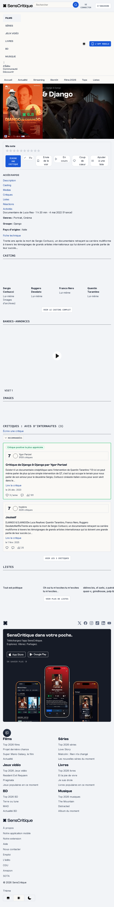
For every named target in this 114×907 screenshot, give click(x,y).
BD (5, 791)
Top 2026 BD (10, 796)
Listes (8, 567)
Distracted (63, 806)
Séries (63, 739)
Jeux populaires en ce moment (20, 784)
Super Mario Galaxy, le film (18, 754)
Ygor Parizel (25, 454)
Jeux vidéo (12, 765)
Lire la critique (13, 485)
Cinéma (27, 217)
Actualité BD (10, 810)
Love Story (64, 749)
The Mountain (66, 801)
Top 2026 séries (67, 744)
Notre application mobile (17, 833)
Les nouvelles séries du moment (76, 758)
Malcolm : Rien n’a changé (73, 754)
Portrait (18, 217)
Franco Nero (66, 288)
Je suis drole (65, 780)
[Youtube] (109, 624)
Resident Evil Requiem (15, 775)
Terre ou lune (11, 801)
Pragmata (8, 780)
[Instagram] (91, 624)
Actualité (8, 758)
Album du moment (68, 810)
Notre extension (12, 838)
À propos (8, 827)
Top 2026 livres (67, 770)
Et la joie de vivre (67, 775)
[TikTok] (97, 624)
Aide (5, 843)
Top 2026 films (11, 744)
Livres (63, 765)
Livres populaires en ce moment (76, 784)
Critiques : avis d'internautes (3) (33, 426)
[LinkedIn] (103, 624)
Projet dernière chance (16, 749)
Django (18, 223)
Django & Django (53, 88)
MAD (6, 806)
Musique (65, 791)
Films (7, 739)
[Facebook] (85, 624)
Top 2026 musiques (69, 796)
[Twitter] (79, 624)
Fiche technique (12, 235)
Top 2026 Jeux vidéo (15, 770)
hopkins (23, 507)
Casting (9, 255)
